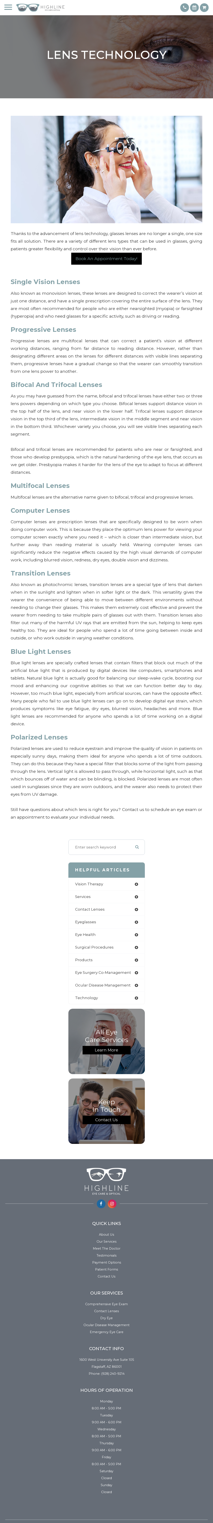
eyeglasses (85, 922)
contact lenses (90, 909)
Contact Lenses (106, 1311)
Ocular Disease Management (106, 1325)
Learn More (106, 1050)
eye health (85, 934)
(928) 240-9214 (113, 1374)
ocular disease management (103, 985)
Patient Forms (106, 1269)
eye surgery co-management (103, 972)
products (84, 960)
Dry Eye (106, 1318)
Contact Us (106, 1120)
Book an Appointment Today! (106, 258)
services (83, 896)
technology (86, 998)
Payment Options (106, 1262)
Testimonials (106, 1255)
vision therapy (89, 884)
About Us (106, 1235)
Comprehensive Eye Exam (106, 1304)
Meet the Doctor (106, 1248)
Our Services (106, 1242)
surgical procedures (94, 947)
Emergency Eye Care (106, 1332)
